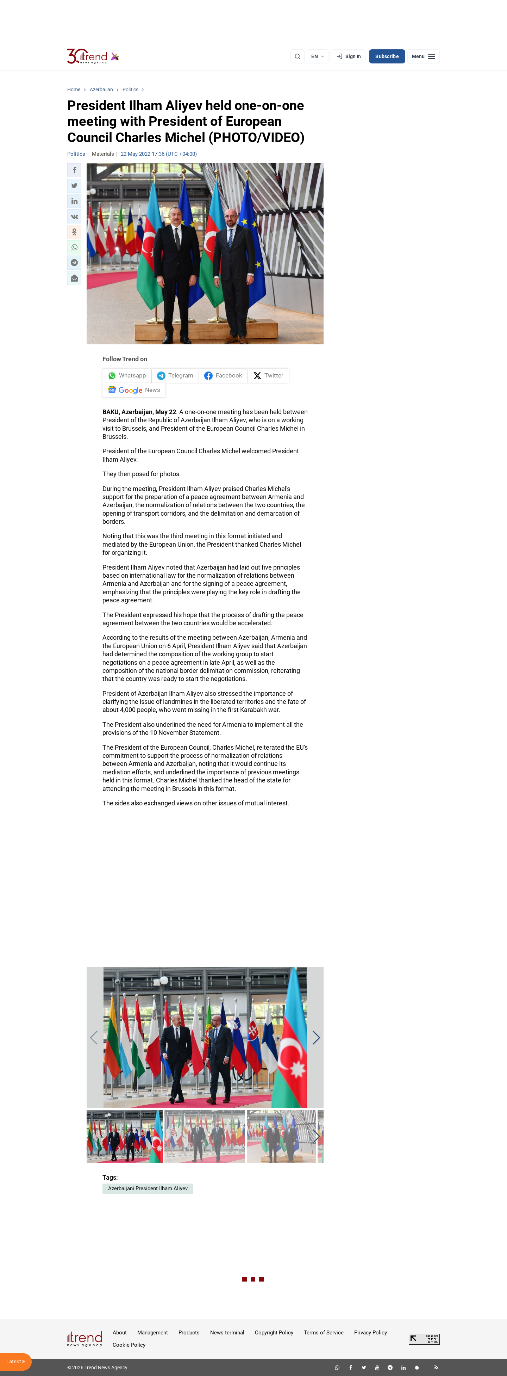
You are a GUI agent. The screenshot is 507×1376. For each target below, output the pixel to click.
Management (152, 1332)
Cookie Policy (129, 1345)
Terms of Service (324, 1332)
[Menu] (423, 56)
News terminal (227, 1332)
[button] (74, 170)
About (120, 1332)
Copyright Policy (274, 1332)
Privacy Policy (370, 1332)
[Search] (297, 56)
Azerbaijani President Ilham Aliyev (148, 1188)
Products (189, 1332)
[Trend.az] (93, 56)
